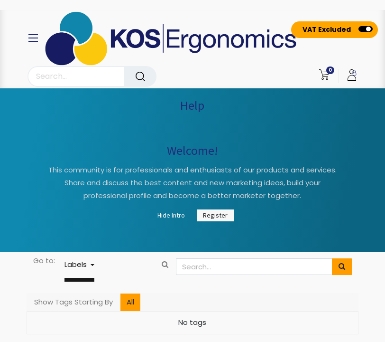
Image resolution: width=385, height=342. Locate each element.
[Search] (140, 76)
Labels (76, 264)
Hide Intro (171, 215)
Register (215, 215)
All (130, 302)
